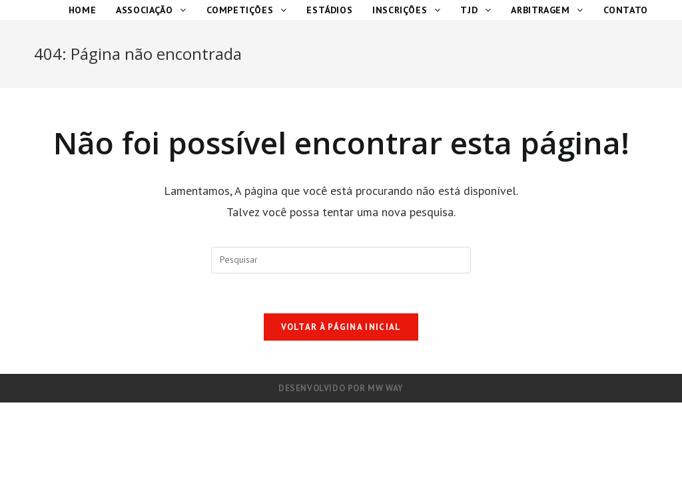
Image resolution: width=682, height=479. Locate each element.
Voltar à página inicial (341, 327)
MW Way (386, 388)
